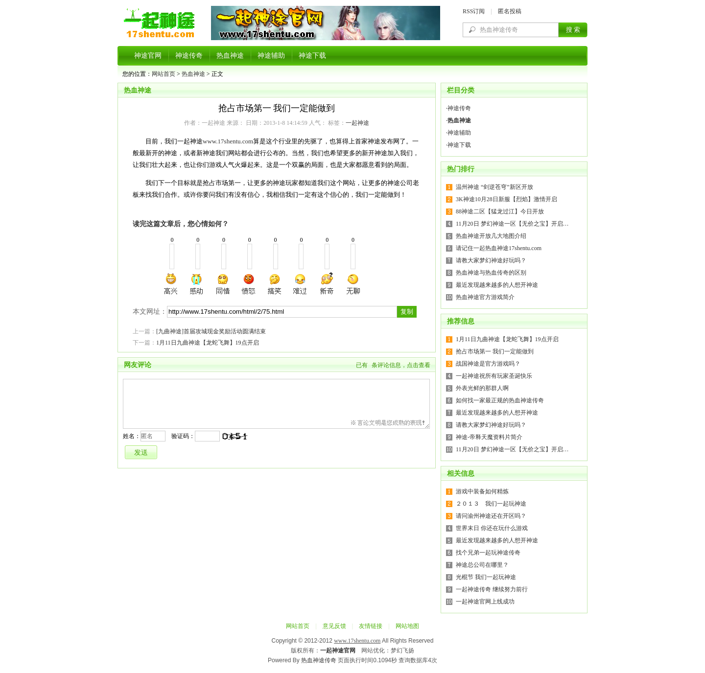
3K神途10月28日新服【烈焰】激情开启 (506, 199)
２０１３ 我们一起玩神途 (491, 503)
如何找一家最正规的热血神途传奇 (500, 400)
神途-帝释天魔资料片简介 (489, 437)
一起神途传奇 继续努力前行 (492, 589)
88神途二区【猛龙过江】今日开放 (500, 211)
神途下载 (312, 55)
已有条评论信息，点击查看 (393, 365)
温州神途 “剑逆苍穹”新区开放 (494, 187)
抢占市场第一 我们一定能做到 (495, 351)
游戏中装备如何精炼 (482, 491)
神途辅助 (271, 55)
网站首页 (163, 73)
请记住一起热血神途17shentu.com (498, 248)
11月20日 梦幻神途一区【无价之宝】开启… (512, 223)
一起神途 (357, 122)
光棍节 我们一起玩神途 (486, 577)
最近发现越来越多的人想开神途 (497, 284)
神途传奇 (189, 55)
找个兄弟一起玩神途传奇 (488, 552)
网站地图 (407, 626)
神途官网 (148, 55)
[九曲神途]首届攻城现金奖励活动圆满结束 (211, 331)
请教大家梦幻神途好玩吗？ (491, 260)
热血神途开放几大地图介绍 (491, 235)
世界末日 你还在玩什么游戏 (492, 528)
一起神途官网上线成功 (485, 601)
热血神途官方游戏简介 (485, 297)
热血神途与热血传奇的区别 (491, 272)
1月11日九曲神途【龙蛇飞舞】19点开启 (207, 342)
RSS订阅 (474, 11)
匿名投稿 (509, 11)
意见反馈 (334, 626)
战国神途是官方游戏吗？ (488, 363)
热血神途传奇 (318, 660)
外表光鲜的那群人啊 (482, 388)
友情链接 (370, 626)
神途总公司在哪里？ (482, 564)
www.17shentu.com (228, 141)
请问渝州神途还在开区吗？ (491, 515)
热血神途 (230, 55)
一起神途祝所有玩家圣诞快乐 (494, 375)
